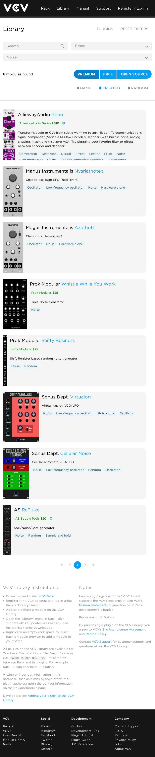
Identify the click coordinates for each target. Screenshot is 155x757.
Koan (57, 114)
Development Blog (85, 731)
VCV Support (102, 641)
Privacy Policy (125, 740)
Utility (51, 160)
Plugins (105, 29)
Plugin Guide (80, 740)
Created (109, 88)
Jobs (118, 744)
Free (108, 74)
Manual (83, 8)
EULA (119, 731)
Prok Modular (45, 284)
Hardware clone (113, 187)
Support (103, 8)
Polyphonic (106, 413)
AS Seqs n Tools (30, 518)
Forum (46, 726)
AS (17, 509)
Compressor (28, 154)
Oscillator (34, 187)
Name (84, 88)
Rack (45, 8)
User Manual (12, 735)
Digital (66, 154)
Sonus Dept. (55, 396)
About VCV (123, 749)
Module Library (14, 740)
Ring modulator (31, 160)
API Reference (82, 744)
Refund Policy (96, 634)
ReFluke (30, 509)
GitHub (76, 726)
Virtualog (80, 396)
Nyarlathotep (89, 171)
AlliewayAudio (34, 114)
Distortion (49, 154)
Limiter (94, 154)
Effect (80, 154)
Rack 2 (8, 726)
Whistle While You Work (88, 284)
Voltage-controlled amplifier (82, 160)
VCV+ (7, 731)
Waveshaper (116, 160)
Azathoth (85, 227)
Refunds (121, 735)
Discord (46, 749)
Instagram (48, 731)
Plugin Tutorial (82, 735)
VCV (6, 718)
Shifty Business (58, 340)
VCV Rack (45, 596)
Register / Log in (133, 8)
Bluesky (46, 744)
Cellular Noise (75, 453)
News (7, 744)
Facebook (48, 735)
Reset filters (134, 29)
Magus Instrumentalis (49, 171)
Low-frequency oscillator (65, 187)
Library (63, 8)
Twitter (46, 740)
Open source (134, 74)
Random (138, 88)
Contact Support (127, 726)
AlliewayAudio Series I (39, 123)
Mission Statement (92, 605)
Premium (86, 74)
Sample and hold (58, 535)
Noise (121, 154)
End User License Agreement (124, 629)
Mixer (108, 154)
